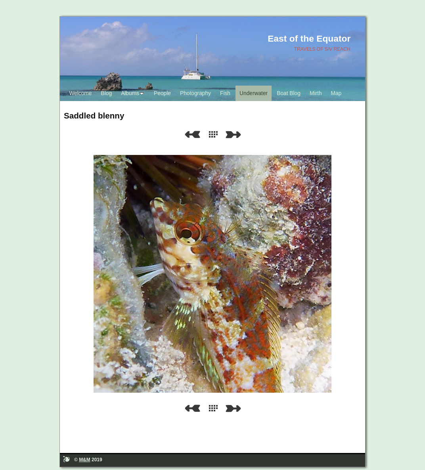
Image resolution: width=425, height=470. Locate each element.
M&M (84, 459)
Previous (192, 134)
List (215, 134)
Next (235, 134)
